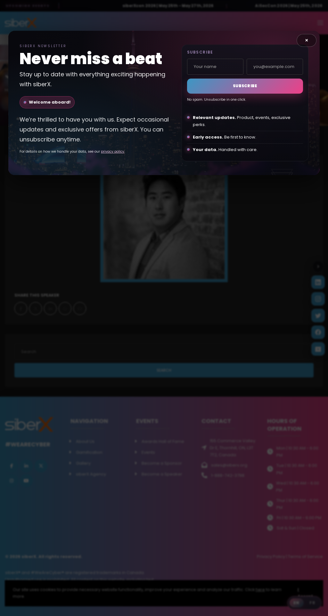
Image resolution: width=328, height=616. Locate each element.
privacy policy (112, 151)
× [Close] (307, 40)
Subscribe (245, 86)
